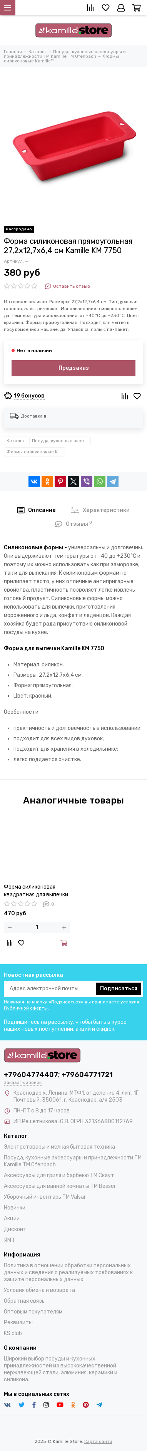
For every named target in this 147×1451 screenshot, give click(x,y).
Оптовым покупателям (33, 1311)
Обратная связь (24, 1301)
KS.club (13, 1333)
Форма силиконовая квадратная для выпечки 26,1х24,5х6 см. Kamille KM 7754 (36, 891)
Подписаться (118, 988)
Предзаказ (73, 368)
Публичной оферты (26, 1008)
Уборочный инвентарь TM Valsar (45, 1197)
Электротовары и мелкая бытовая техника (59, 1147)
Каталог (16, 440)
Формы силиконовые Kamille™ (36, 452)
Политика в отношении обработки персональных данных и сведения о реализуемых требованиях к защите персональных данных (68, 1272)
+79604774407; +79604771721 (58, 1074)
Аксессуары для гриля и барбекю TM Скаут (59, 1175)
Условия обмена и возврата (39, 1290)
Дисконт (15, 1229)
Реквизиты (18, 1322)
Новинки (14, 1207)
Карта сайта (98, 1441)
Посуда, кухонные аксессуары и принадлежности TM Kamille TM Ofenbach (61, 440)
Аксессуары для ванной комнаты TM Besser (60, 1186)
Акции (12, 1218)
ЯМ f (9, 1240)
